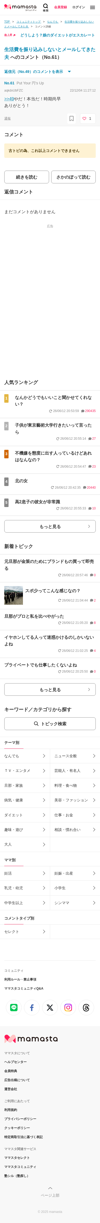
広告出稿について (17, 1080)
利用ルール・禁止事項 (20, 979)
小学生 (60, 888)
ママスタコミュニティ (20, 1166)
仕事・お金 (63, 815)
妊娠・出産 (63, 873)
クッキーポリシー (17, 1128)
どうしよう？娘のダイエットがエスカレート (57, 35)
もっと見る (50, 526)
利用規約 (10, 1109)
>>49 (9, 99)
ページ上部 (50, 1195)
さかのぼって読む (73, 177)
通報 (7, 118)
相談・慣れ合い (67, 829)
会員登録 (60, 7)
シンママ (61, 903)
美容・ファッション (71, 800)
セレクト (11, 931)
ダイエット (13, 815)
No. (9, 83)
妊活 (8, 873)
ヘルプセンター (15, 1062)
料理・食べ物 (65, 785)
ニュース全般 (65, 756)
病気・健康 (13, 800)
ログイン (78, 7)
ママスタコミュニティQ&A (23, 988)
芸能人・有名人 (67, 770)
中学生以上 (13, 903)
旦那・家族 (13, 785)
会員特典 (10, 1071)
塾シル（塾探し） (17, 1175)
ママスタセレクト (17, 1157)
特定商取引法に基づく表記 (23, 1137)
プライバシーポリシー (20, 1119)
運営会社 (10, 1089)
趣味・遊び (13, 829)
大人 (8, 844)
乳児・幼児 (13, 888)
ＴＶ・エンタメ (17, 770)
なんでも (11, 756)
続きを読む (26, 177)
